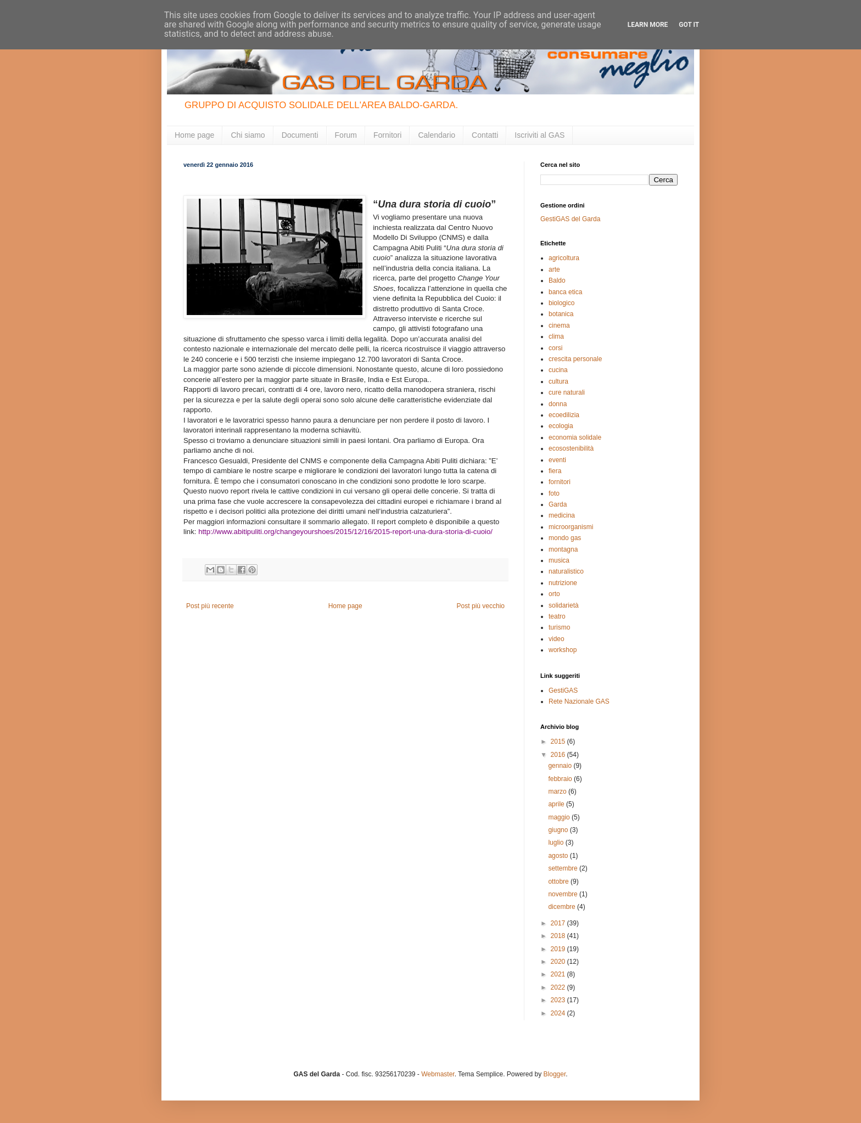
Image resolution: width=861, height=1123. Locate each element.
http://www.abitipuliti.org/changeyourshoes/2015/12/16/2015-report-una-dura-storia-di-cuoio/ (345, 531)
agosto (558, 856)
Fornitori (387, 135)
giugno (558, 830)
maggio (560, 817)
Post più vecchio (481, 606)
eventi (557, 460)
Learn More (648, 25)
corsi (555, 348)
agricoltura (564, 258)
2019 (559, 949)
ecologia (561, 426)
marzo (558, 791)
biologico (561, 303)
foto (554, 493)
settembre (563, 868)
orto (554, 594)
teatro (557, 616)
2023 (559, 1000)
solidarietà (564, 605)
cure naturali (567, 392)
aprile (557, 804)
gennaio (560, 766)
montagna (563, 549)
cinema (559, 325)
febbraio (561, 779)
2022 (559, 987)
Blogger (555, 1074)
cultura (558, 381)
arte (554, 269)
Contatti (485, 135)
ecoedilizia (564, 415)
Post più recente (210, 606)
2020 (559, 961)
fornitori (560, 482)
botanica (561, 314)
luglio (556, 842)
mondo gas (565, 538)
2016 (559, 755)
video (556, 639)
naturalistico (566, 571)
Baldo (557, 280)
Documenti (300, 135)
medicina (562, 515)
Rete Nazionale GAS (579, 701)
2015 (559, 741)
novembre (563, 894)
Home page (194, 135)
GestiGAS (563, 690)
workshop (563, 650)
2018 (559, 936)
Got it (689, 25)
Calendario (436, 135)
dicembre (562, 907)
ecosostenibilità (571, 448)
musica (559, 560)
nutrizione (563, 583)
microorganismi (571, 527)
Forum (346, 135)
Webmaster (437, 1074)
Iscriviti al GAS (539, 135)
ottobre (559, 881)
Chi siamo (248, 135)
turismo (559, 627)
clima (556, 336)
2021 (559, 974)
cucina (558, 370)
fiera (555, 471)
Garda (558, 504)
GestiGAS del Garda (570, 219)
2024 (559, 1013)
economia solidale (575, 437)
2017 (559, 923)
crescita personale (575, 359)
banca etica (565, 292)
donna (558, 404)
